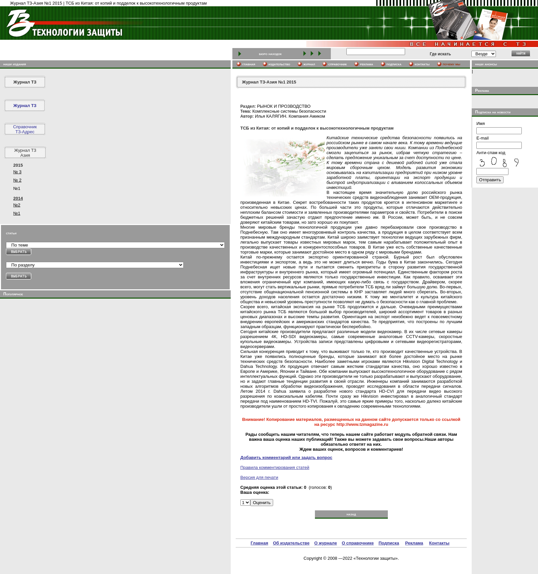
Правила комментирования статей (274, 467)
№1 (16, 213)
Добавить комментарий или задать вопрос (286, 457)
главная (248, 64)
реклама (366, 64)
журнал (309, 64)
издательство (279, 64)
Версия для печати (259, 477)
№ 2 (17, 180)
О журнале (325, 543)
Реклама (414, 543)
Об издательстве (291, 543)
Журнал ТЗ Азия (25, 153)
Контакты (439, 543)
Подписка (389, 543)
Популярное (13, 294)
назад (351, 514)
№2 (16, 204)
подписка (394, 64)
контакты (422, 64)
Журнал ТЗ (24, 82)
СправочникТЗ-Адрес (25, 129)
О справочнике (358, 543)
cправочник (337, 64)
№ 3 (17, 171)
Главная (259, 543)
